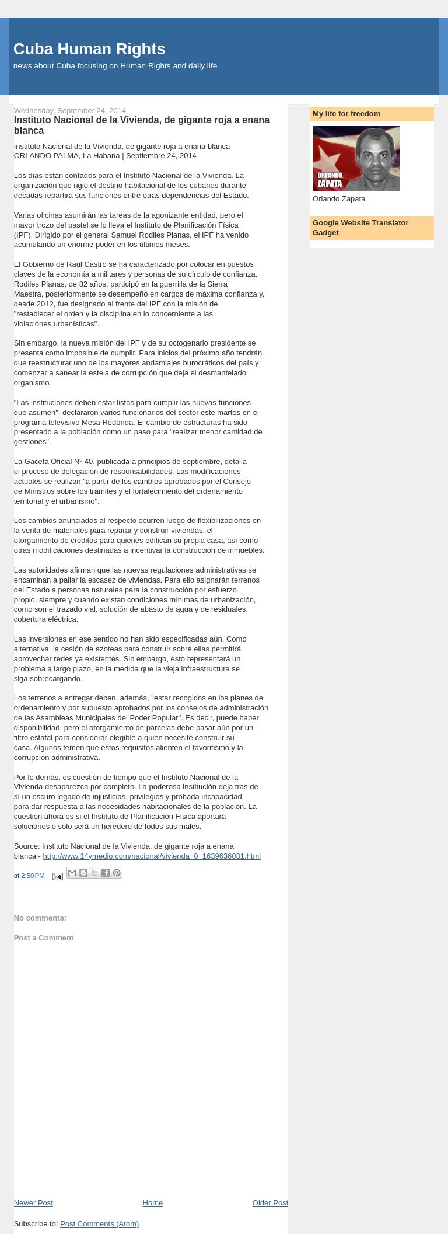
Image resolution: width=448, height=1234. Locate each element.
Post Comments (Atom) (99, 1223)
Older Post (270, 1202)
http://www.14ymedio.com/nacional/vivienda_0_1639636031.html (152, 856)
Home (153, 1202)
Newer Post (33, 1202)
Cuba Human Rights (89, 49)
